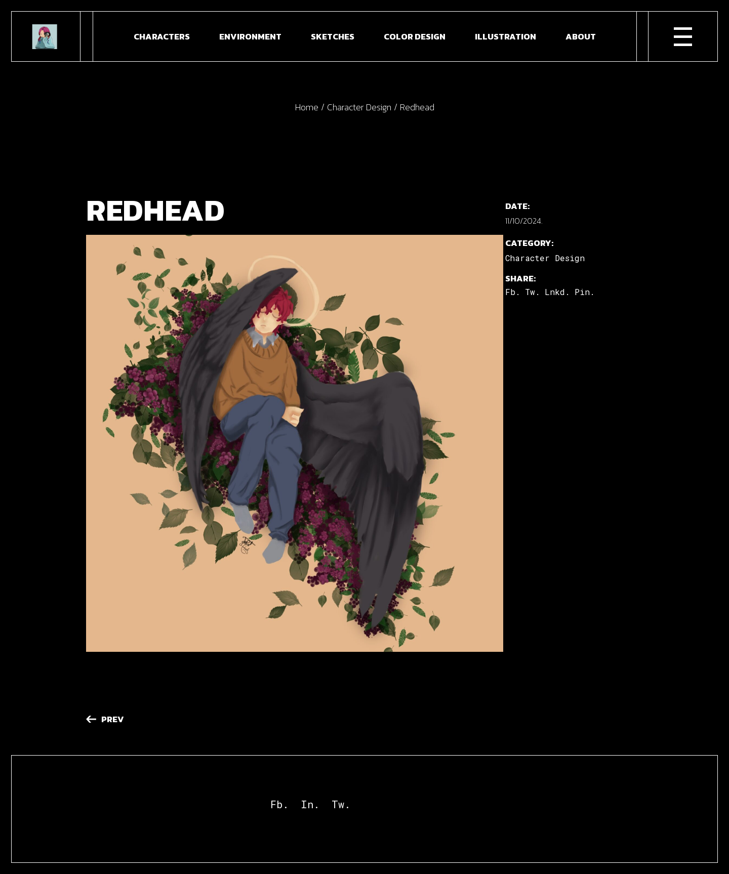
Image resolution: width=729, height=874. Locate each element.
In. (310, 804)
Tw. (341, 804)
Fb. (279, 804)
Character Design (545, 258)
